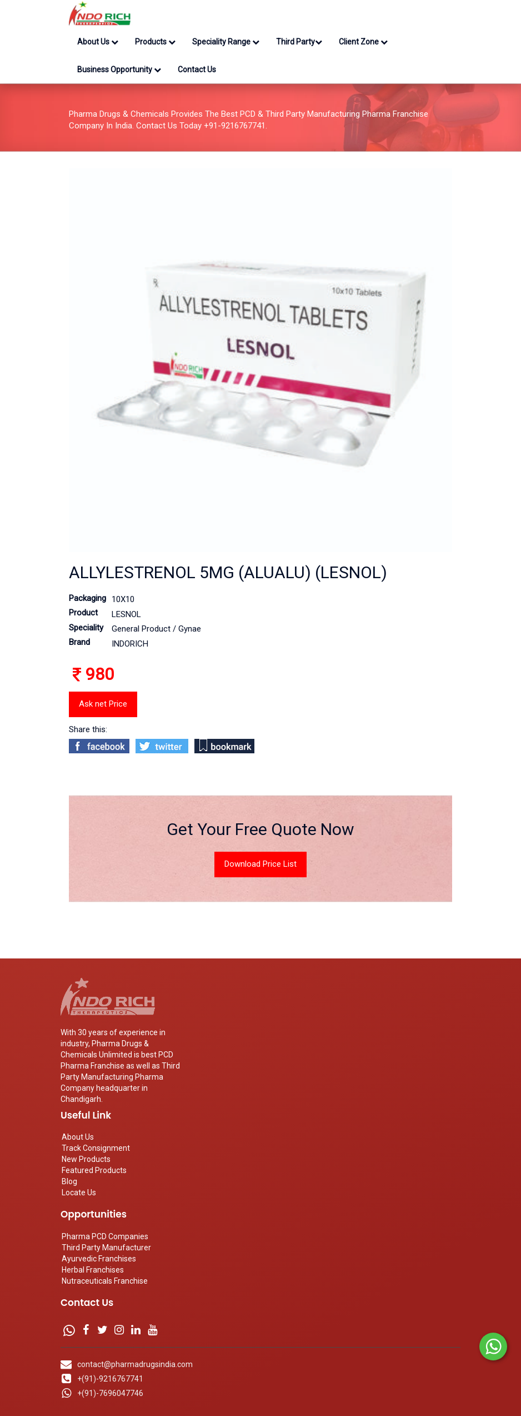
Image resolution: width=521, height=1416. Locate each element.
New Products (86, 1159)
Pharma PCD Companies (105, 1236)
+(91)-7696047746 (110, 1393)
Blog (69, 1181)
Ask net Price (103, 704)
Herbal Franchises (93, 1269)
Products (155, 41)
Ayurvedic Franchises (99, 1258)
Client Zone (363, 41)
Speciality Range (225, 41)
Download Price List (260, 864)
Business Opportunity (119, 69)
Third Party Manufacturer (106, 1247)
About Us (97, 41)
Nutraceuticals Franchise (105, 1280)
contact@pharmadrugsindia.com (135, 1364)
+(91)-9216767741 (110, 1378)
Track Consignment (96, 1148)
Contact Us (197, 69)
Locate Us (79, 1192)
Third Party (299, 41)
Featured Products (94, 1170)
